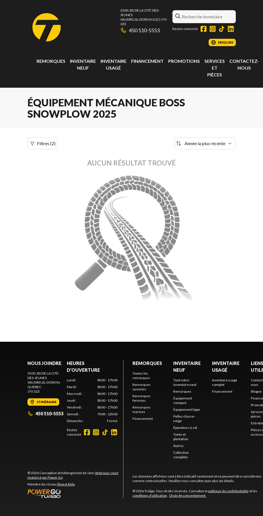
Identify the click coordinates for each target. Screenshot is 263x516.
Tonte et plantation (180, 436)
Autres (178, 446)
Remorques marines (141, 409)
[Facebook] (203, 28)
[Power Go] (75, 493)
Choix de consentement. (187, 495)
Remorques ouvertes (141, 386)
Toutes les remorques (141, 375)
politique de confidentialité (228, 491)
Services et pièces (214, 67)
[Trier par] (205, 143)
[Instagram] (212, 28)
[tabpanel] (92, 400)
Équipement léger (186, 409)
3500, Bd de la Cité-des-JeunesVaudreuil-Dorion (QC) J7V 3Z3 (143, 17)
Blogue (256, 391)
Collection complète (181, 454)
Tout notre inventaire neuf (184, 382)
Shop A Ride (66, 484)
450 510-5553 (140, 30)
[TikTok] (221, 28)
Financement (147, 61)
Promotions (184, 61)
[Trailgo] (46, 27)
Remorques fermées (141, 398)
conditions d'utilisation (149, 495)
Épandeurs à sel (185, 427)
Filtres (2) (42, 143)
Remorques (51, 61)
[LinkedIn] (230, 28)
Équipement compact (182, 400)
